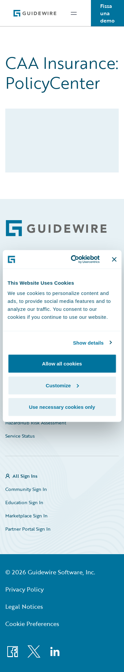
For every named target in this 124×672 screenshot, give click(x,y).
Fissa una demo (107, 13)
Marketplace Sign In (26, 515)
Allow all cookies (62, 363)
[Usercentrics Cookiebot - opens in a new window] (74, 259)
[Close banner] (114, 259)
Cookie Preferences (32, 623)
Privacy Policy (24, 589)
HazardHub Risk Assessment (35, 422)
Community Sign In (26, 489)
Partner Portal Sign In (28, 528)
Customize (62, 385)
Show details (88, 342)
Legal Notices (24, 606)
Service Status (20, 435)
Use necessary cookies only (62, 407)
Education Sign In (24, 502)
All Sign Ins (25, 475)
